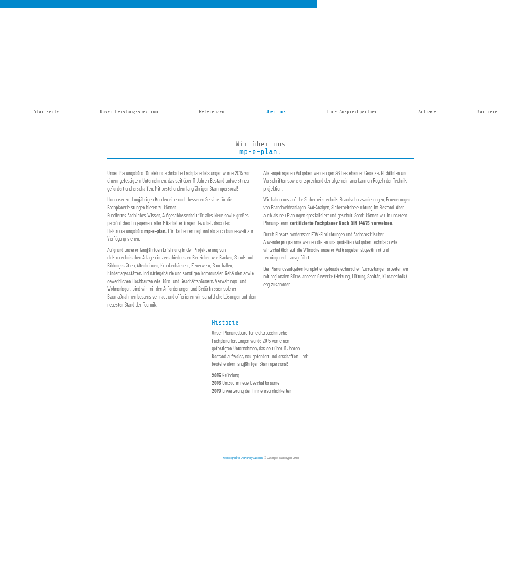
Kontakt (231, 426)
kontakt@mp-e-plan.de (193, 431)
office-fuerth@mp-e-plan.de (393, 426)
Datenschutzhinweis (259, 431)
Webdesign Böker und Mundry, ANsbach (243, 457)
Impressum (234, 431)
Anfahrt (231, 421)
